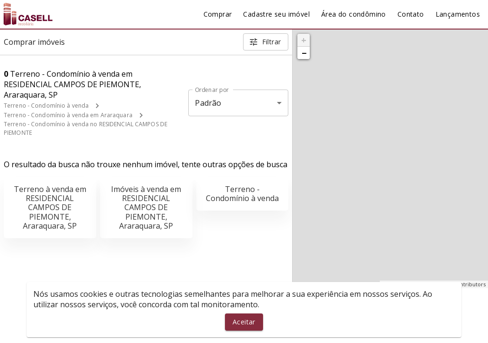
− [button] (304, 53)
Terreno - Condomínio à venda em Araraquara (68, 115)
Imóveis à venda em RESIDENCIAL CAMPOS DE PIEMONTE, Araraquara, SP (146, 207)
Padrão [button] (208, 103)
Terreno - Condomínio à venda (46, 105)
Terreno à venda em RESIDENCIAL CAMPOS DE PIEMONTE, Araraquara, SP (50, 207)
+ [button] (303, 40)
